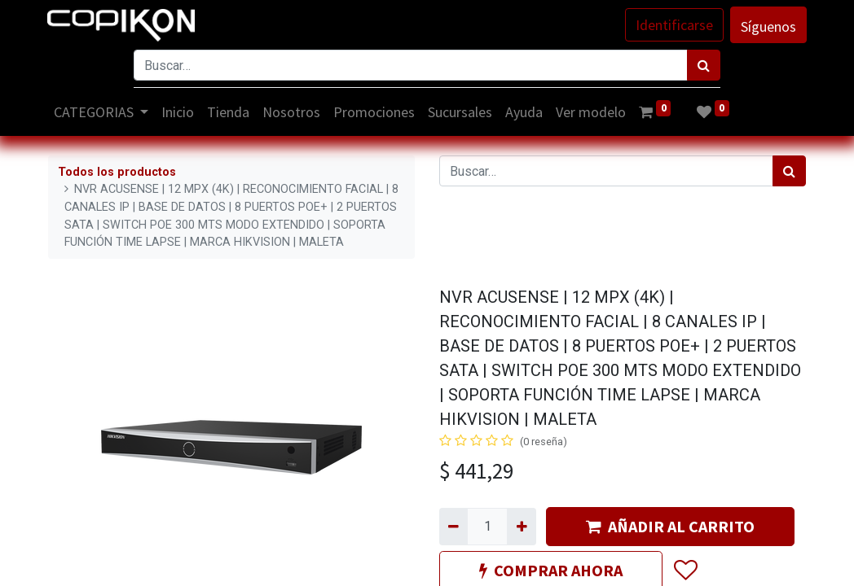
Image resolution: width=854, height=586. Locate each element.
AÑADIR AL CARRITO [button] (670, 526)
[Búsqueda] (703, 65)
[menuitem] (179, 111)
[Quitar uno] (453, 526)
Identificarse (673, 24)
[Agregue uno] (521, 526)
